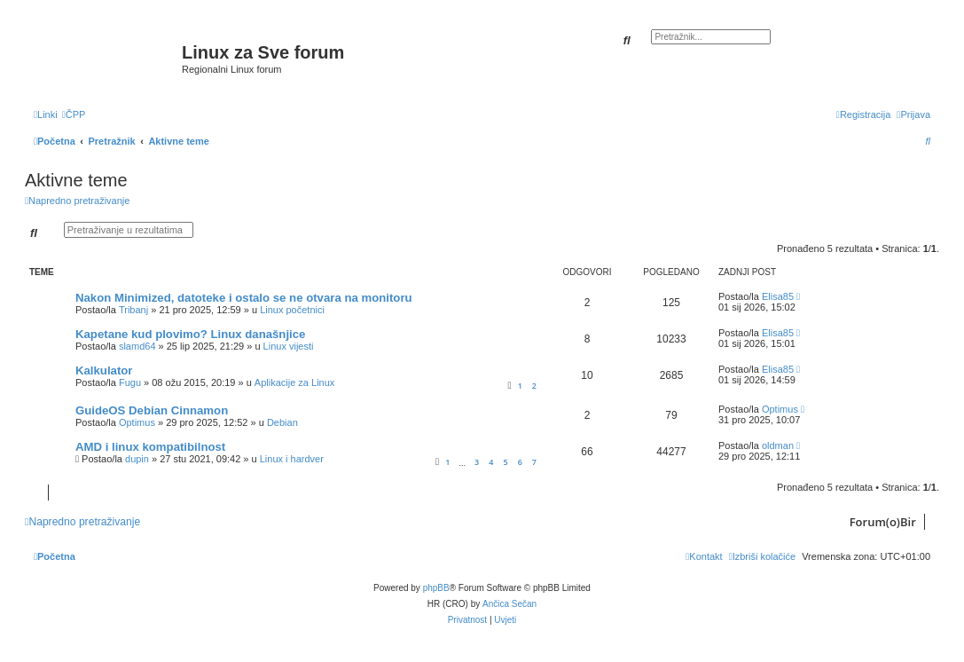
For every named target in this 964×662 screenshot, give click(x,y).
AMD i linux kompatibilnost (150, 446)
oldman (778, 445)
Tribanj (133, 309)
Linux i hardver (292, 458)
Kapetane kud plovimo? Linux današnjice (190, 334)
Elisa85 (778, 296)
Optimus (137, 422)
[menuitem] (74, 114)
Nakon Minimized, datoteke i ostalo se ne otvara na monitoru (243, 297)
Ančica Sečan (509, 604)
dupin (137, 458)
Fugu (130, 382)
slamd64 (137, 346)
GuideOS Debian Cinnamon (151, 410)
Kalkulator (104, 370)
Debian (282, 422)
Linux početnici (292, 309)
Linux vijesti (288, 346)
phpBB (436, 588)
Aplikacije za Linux (295, 382)
